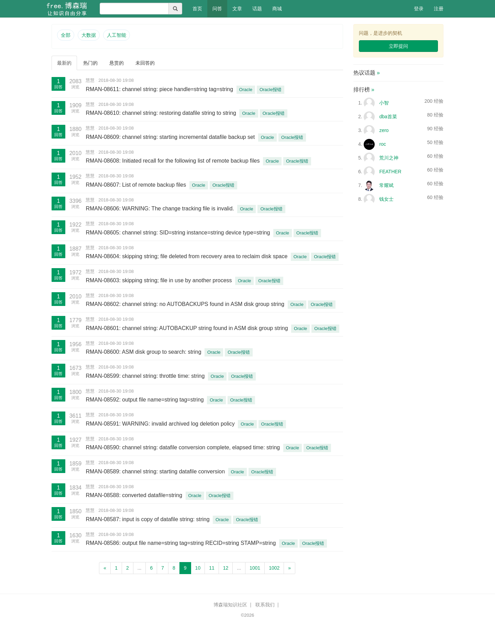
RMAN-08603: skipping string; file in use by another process (159, 280)
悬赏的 (116, 63)
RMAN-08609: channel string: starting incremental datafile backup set (171, 137)
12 (226, 568)
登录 (419, 8)
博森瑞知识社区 (230, 604)
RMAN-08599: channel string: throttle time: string (146, 376)
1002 (274, 568)
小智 (384, 103)
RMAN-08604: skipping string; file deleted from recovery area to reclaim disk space (187, 256)
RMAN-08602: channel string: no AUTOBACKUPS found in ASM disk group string (186, 304)
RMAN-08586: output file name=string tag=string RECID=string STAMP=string (181, 543)
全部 (65, 35)
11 (211, 568)
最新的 (64, 63)
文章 (237, 8)
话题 (257, 8)
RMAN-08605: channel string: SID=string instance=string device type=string (178, 232)
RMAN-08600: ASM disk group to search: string (144, 352)
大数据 (88, 35)
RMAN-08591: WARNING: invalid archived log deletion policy (161, 424)
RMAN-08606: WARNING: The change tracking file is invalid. (160, 208)
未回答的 (145, 63)
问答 (217, 8)
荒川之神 (388, 158)
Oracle (245, 89)
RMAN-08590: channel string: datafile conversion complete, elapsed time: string (183, 447)
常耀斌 (386, 185)
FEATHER (390, 171)
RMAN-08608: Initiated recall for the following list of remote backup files (173, 161)
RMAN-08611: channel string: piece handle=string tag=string (160, 89)
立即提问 (398, 46)
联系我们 (265, 604)
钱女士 (386, 199)
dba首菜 (388, 116)
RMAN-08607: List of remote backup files (136, 185)
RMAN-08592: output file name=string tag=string (145, 400)
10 (198, 568)
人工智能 (116, 35)
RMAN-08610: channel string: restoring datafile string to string (162, 113)
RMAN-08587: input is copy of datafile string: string (148, 519)
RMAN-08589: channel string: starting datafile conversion (156, 471)
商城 (277, 8)
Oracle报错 (271, 89)
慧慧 (90, 80)
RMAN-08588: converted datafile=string (135, 495)
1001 (255, 568)
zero (383, 130)
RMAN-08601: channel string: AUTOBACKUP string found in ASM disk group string (187, 328)
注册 (438, 8)
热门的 (90, 63)
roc (382, 144)
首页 (199, 8)
